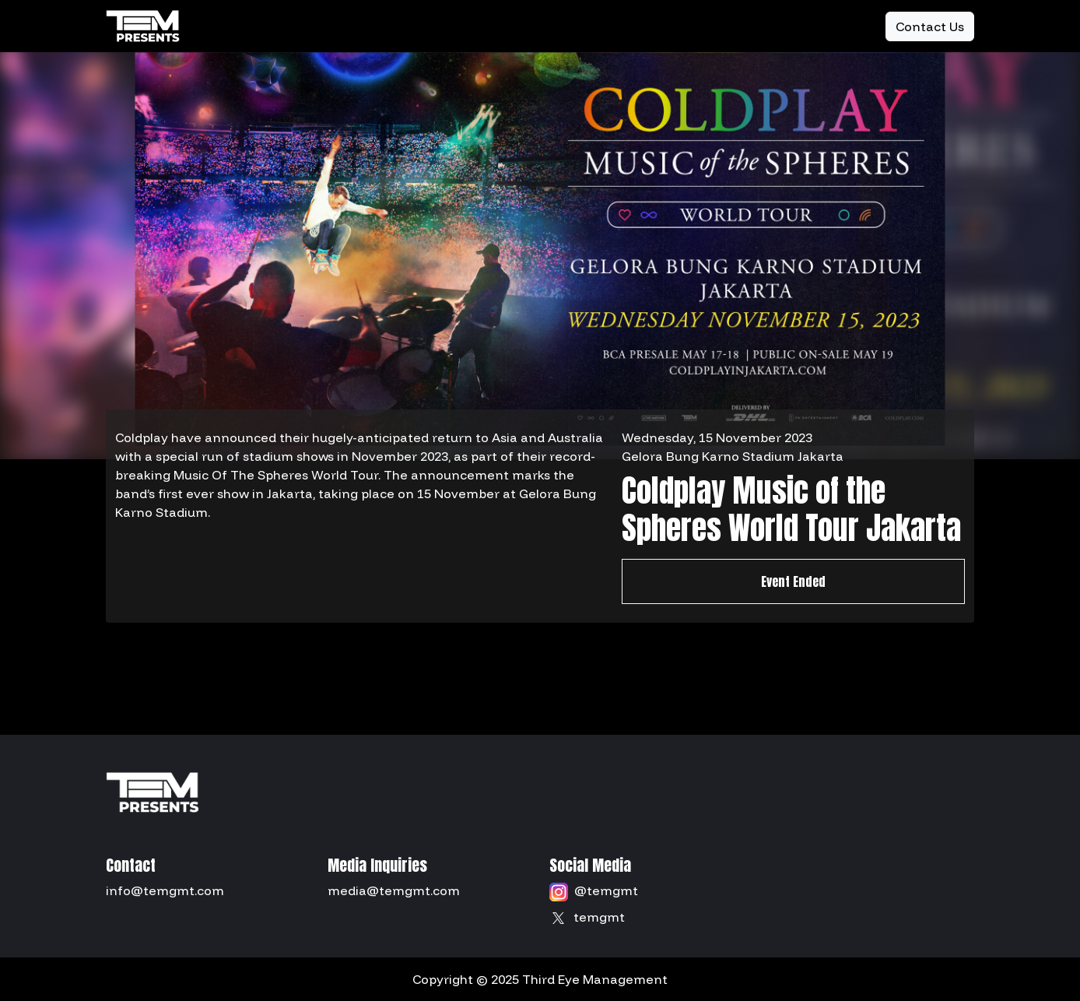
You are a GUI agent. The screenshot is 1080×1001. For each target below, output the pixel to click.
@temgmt (606, 890)
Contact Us (930, 26)
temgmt (599, 917)
